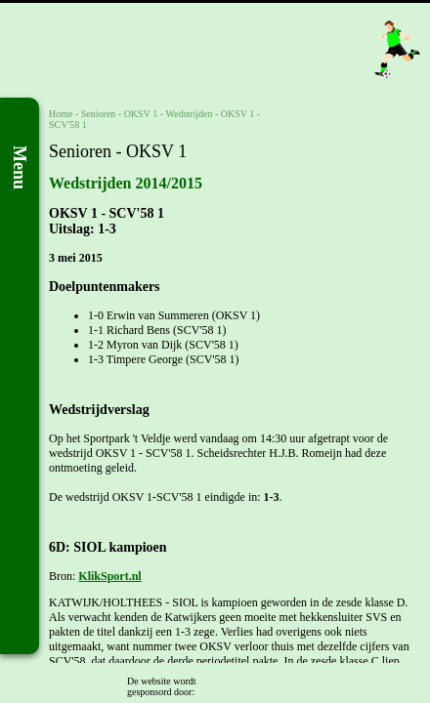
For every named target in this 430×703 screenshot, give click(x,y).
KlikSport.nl (109, 576)
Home (60, 113)
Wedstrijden (188, 113)
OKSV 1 (141, 113)
